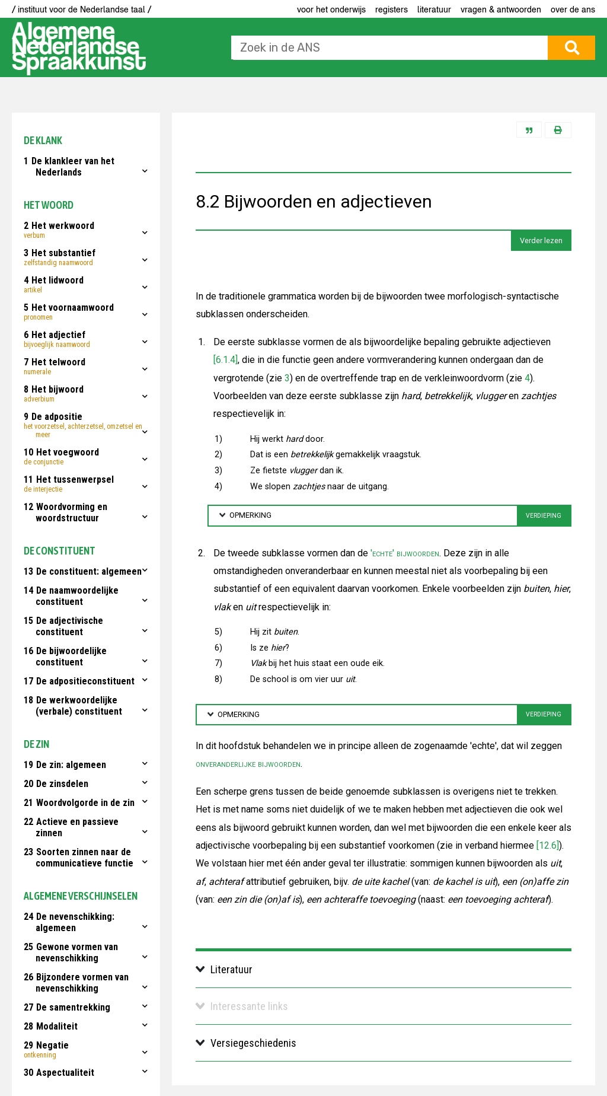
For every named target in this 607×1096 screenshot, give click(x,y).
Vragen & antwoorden (501, 9)
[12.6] (547, 845)
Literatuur (434, 9)
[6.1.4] (225, 359)
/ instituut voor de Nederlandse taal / (81, 9)
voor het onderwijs (331, 9)
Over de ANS (573, 9)
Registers (391, 9)
